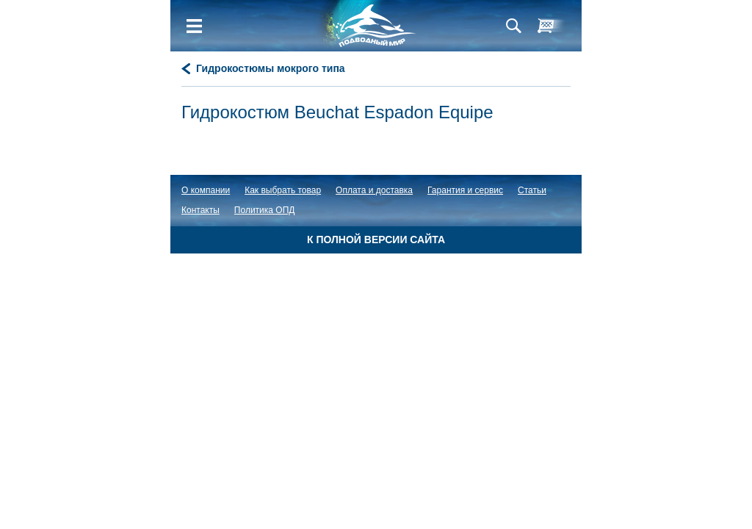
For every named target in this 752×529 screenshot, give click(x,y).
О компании (205, 190)
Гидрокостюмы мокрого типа (270, 68)
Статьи (532, 190)
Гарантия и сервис (465, 190)
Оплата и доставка (374, 190)
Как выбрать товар (283, 190)
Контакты (200, 210)
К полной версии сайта (376, 239)
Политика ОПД (264, 210)
